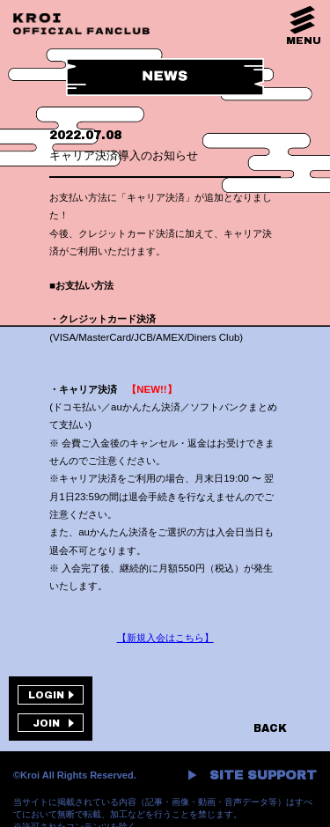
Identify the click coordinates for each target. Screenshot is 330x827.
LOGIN (46, 695)
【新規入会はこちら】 (165, 637)
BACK (270, 728)
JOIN (46, 723)
